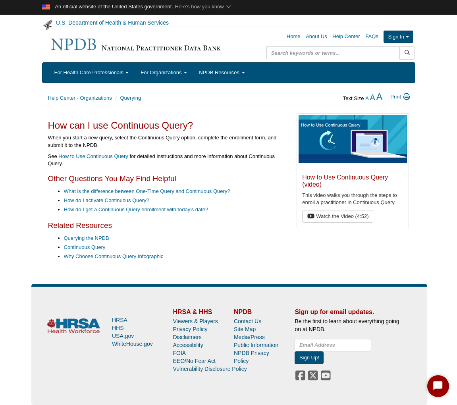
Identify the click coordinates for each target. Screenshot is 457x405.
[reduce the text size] (367, 98)
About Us (316, 36)
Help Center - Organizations (80, 98)
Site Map (245, 329)
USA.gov (123, 336)
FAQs (371, 36)
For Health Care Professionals (91, 72)
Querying (130, 98)
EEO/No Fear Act (194, 361)
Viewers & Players (195, 321)
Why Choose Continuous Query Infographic (114, 256)
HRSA (119, 320)
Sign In (398, 37)
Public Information (256, 345)
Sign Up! (309, 358)
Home (294, 36)
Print (400, 97)
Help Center (346, 36)
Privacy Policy (190, 329)
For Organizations (164, 72)
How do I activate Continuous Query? (106, 200)
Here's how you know (203, 7)
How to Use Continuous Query (93, 156)
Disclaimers (187, 337)
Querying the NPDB (86, 238)
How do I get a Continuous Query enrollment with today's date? (136, 209)
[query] (333, 52)
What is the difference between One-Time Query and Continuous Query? (147, 191)
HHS (118, 328)
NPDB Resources (222, 72)
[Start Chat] (438, 386)
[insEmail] (333, 345)
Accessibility (188, 345)
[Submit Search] (407, 53)
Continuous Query (85, 247)
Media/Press (249, 337)
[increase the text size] (379, 98)
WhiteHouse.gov (132, 344)
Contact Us (247, 321)
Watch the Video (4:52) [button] (338, 216)
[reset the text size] (372, 98)
